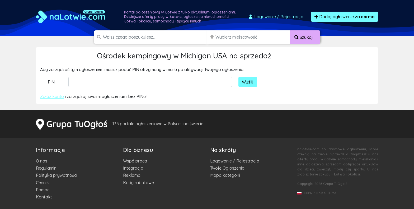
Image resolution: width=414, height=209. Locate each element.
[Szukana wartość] (155, 37)
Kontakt (44, 196)
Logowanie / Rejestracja (234, 161)
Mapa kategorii (225, 175)
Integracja (133, 168)
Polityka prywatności (56, 175)
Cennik (42, 182)
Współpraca (135, 161)
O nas (41, 161)
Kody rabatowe (138, 182)
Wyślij (247, 82)
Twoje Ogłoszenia (227, 168)
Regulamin (46, 168)
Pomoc (42, 189)
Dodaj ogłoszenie (344, 16)
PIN (51, 82)
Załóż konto (52, 96)
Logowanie (275, 16)
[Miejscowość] (252, 37)
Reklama (131, 175)
